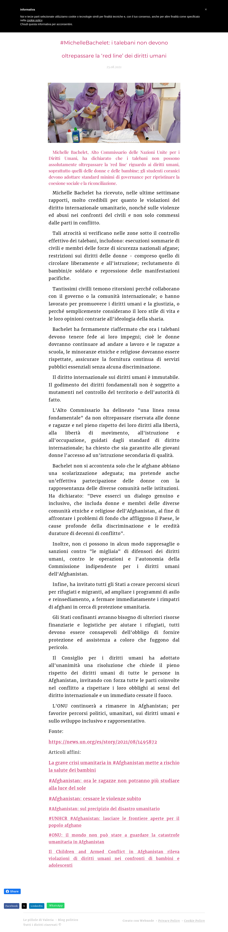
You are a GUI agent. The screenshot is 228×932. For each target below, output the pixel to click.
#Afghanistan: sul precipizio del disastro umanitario (104, 808)
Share (12, 891)
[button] (206, 9)
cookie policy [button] (34, 20)
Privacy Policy (169, 920)
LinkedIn (37, 905)
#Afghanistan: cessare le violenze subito (95, 798)
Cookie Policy (194, 920)
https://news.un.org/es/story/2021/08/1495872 (103, 742)
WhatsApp (56, 905)
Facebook (11, 905)
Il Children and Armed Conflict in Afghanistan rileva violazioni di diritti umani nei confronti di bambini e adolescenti (114, 858)
